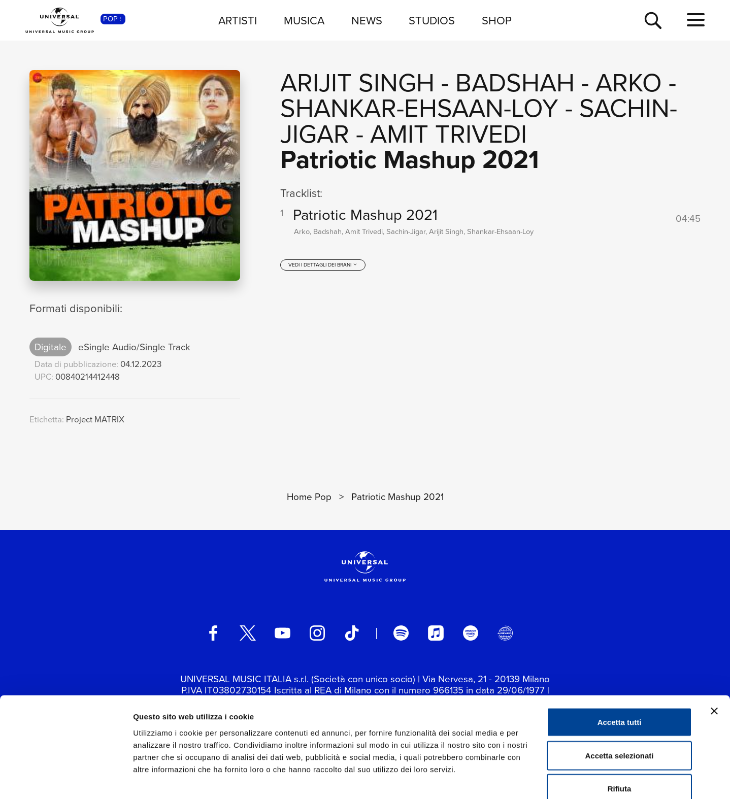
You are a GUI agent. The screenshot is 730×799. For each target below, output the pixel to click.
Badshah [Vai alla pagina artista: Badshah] (515, 83)
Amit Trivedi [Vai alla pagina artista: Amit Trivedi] (448, 134)
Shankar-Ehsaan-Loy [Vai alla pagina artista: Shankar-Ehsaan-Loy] (419, 108)
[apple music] (435, 633)
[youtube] (282, 633)
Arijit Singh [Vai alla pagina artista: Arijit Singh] (357, 83)
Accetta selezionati (619, 699)
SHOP (497, 20)
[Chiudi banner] (714, 654)
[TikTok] (352, 633)
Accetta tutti (620, 665)
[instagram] (317, 633)
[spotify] (401, 633)
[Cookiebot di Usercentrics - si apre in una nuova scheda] (65, 779)
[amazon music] (470, 633)
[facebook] (213, 633)
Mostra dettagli (534, 779)
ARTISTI (237, 20)
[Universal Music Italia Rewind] (505, 633)
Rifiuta (620, 732)
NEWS (366, 20)
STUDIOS (432, 20)
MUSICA (304, 20)
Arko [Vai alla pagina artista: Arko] (628, 83)
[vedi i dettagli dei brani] (323, 268)
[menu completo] (696, 20)
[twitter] (248, 633)
